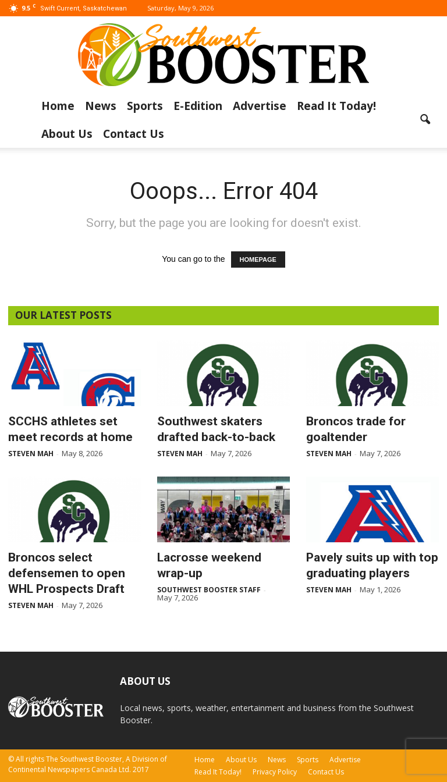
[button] (425, 120)
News (100, 105)
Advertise (259, 105)
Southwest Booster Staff (209, 590)
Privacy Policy (275, 772)
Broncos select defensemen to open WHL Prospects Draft (66, 573)
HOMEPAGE (258, 259)
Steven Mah (31, 453)
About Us (67, 133)
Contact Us (133, 133)
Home (57, 105)
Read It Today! (336, 105)
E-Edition (197, 105)
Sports (145, 105)
